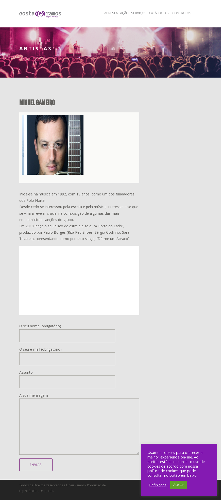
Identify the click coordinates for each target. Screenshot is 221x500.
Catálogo (157, 13)
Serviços (138, 13)
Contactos (181, 13)
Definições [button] (157, 485)
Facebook (198, 13)
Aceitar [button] (178, 484)
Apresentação (116, 13)
